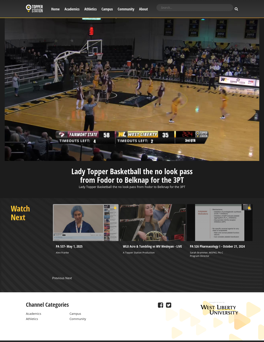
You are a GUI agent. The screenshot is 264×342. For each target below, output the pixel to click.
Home (55, 9)
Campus (107, 9)
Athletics (90, 9)
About (143, 9)
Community (126, 9)
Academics (71, 9)
